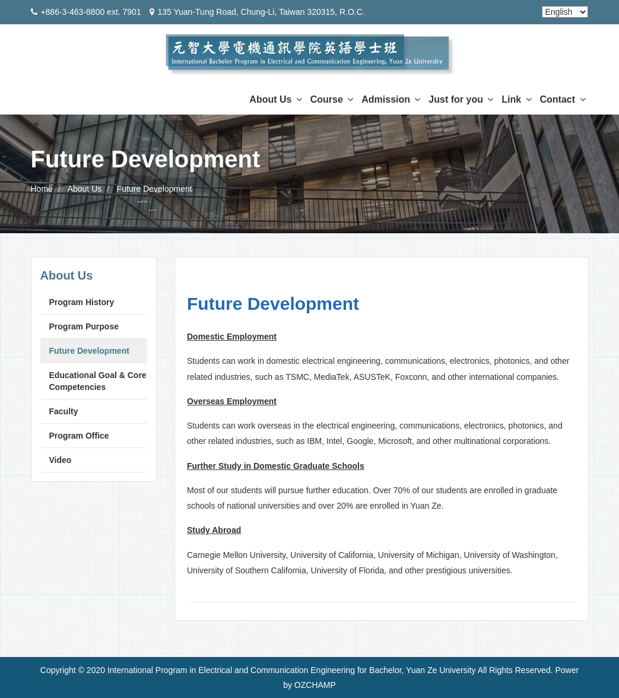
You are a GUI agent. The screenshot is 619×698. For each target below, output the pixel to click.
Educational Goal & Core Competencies (98, 381)
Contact (563, 99)
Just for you (460, 99)
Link (516, 99)
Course (332, 99)
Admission (390, 99)
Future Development (154, 188)
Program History (82, 302)
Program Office (79, 435)
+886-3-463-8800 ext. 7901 (90, 12)
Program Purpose (84, 326)
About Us (275, 99)
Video (60, 460)
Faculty (63, 411)
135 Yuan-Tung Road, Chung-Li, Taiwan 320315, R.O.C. (260, 12)
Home (42, 188)
